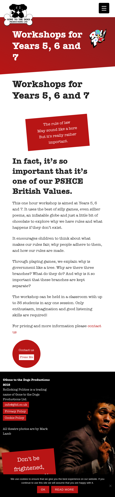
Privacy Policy (15, 411)
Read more (64, 489)
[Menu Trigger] (104, 8)
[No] (110, 486)
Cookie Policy (14, 418)
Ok (43, 489)
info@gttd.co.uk (16, 404)
